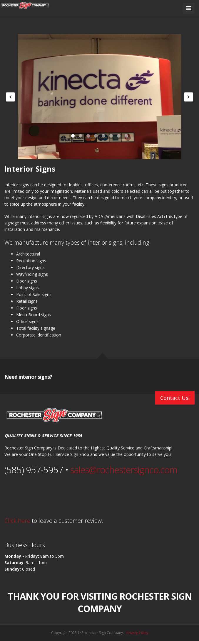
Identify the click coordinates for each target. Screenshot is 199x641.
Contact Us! (175, 397)
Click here (17, 521)
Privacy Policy (137, 632)
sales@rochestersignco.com (123, 470)
